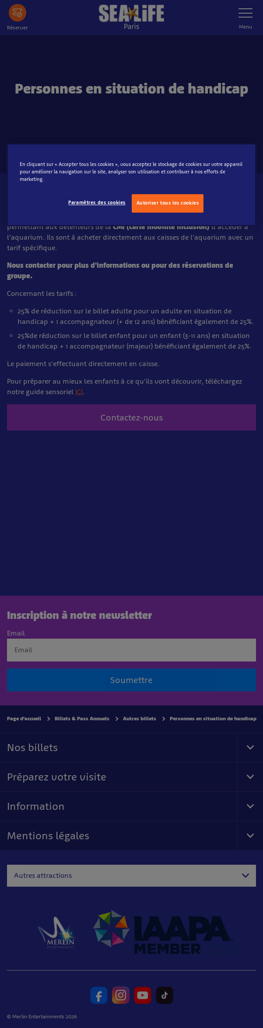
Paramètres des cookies (97, 203)
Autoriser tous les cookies (168, 203)
